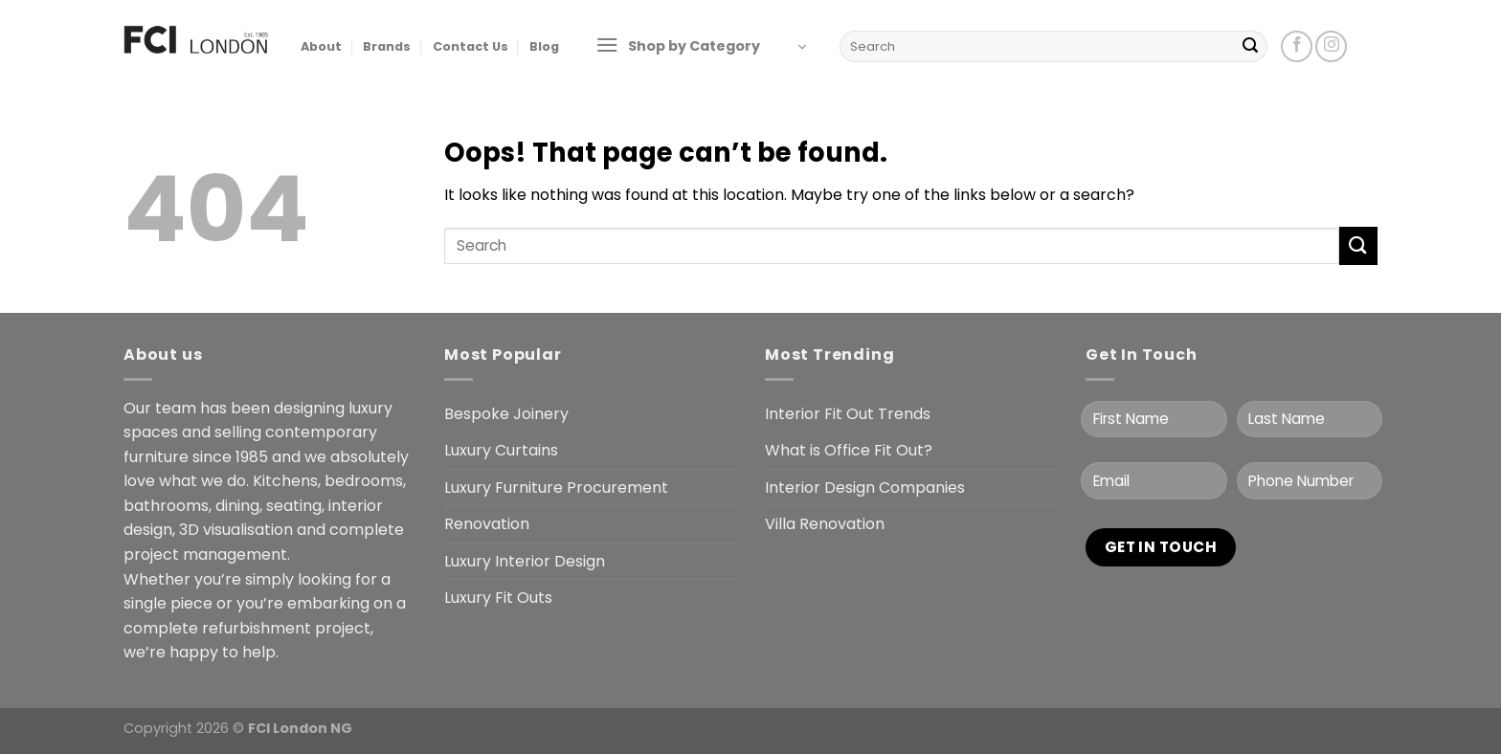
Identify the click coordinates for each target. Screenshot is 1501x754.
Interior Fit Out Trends (847, 414)
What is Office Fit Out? (848, 450)
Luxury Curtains (501, 450)
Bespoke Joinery (506, 414)
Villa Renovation (825, 524)
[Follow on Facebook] (1296, 46)
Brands (387, 46)
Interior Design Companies (865, 488)
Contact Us (470, 46)
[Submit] (1250, 47)
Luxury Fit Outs (498, 598)
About (321, 46)
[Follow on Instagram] (1331, 46)
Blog (544, 46)
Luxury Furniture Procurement (556, 488)
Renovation (486, 524)
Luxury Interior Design (524, 561)
